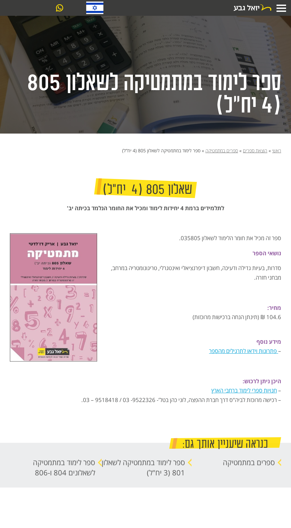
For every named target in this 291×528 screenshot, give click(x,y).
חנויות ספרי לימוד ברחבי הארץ (244, 390)
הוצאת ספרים (255, 150)
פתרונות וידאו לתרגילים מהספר (243, 351)
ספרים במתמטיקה (221, 150)
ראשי (276, 150)
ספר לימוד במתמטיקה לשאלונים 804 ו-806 (64, 467)
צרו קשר (32, 8)
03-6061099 (73, 8)
